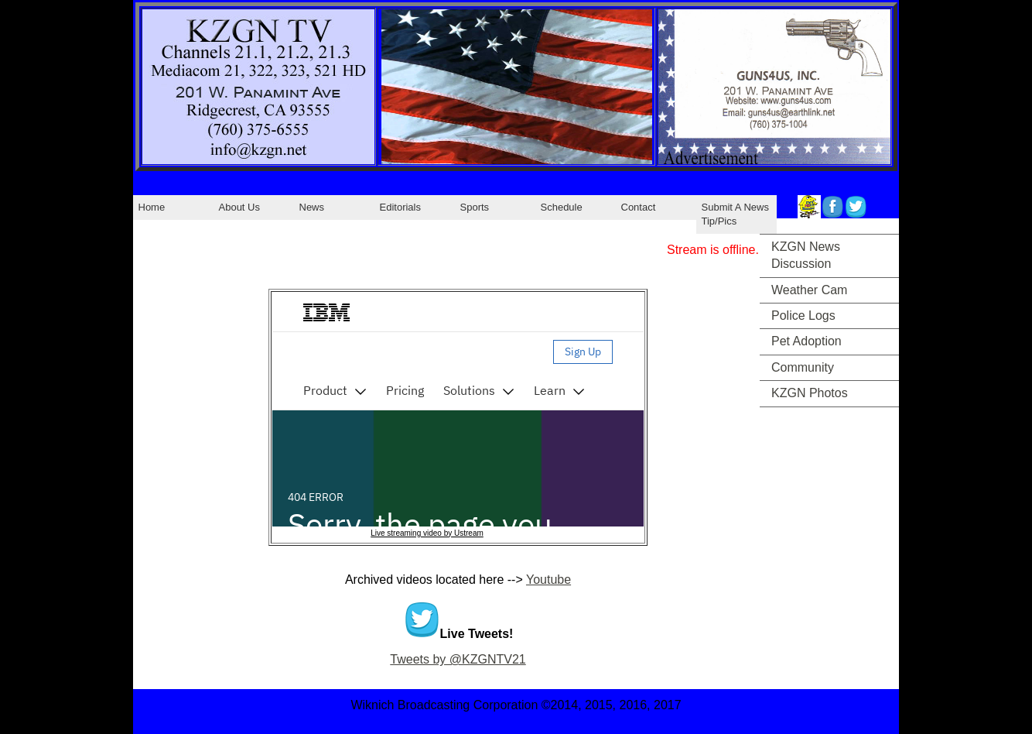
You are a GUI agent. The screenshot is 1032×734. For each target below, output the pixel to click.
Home (152, 207)
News (312, 207)
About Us (239, 207)
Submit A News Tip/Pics (735, 214)
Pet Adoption (806, 341)
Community (802, 367)
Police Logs (803, 315)
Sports (475, 207)
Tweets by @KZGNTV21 (457, 659)
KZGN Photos (809, 393)
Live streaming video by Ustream (427, 533)
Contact (638, 207)
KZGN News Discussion (805, 255)
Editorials (400, 207)
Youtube (548, 579)
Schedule (562, 207)
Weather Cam (809, 290)
